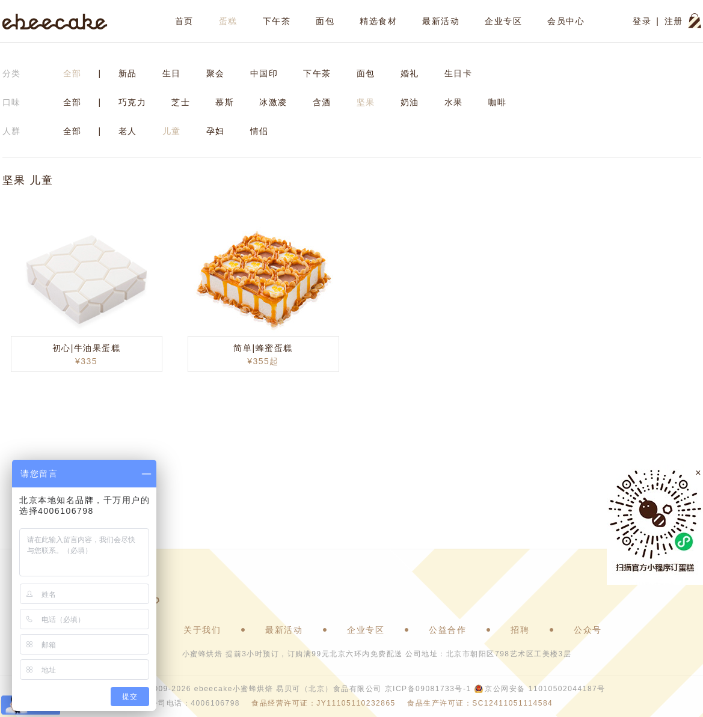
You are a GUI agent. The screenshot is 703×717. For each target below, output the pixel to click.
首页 (184, 21)
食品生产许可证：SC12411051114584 (480, 703)
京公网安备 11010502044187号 (545, 689)
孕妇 (215, 131)
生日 (171, 73)
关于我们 (202, 630)
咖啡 (497, 102)
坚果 (366, 102)
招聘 (520, 630)
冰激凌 (273, 102)
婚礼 (410, 73)
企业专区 (503, 21)
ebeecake (55, 21)
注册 (674, 21)
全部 (72, 73)
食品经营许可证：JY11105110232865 (323, 703)
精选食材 (378, 21)
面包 (325, 21)
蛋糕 (228, 21)
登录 (642, 21)
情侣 (259, 131)
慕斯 (224, 102)
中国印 (264, 73)
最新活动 (440, 21)
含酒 (322, 102)
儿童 (171, 131)
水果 (453, 102)
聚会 (215, 73)
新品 (127, 73)
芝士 (180, 102)
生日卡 (458, 73)
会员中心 (566, 21)
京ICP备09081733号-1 (428, 689)
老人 (127, 131)
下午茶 (277, 21)
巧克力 (132, 102)
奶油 (410, 102)
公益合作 (447, 630)
